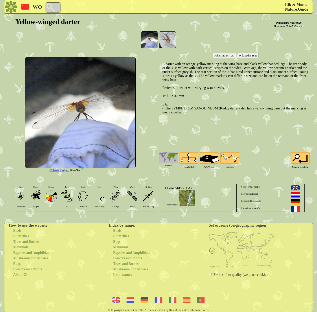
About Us (20, 274)
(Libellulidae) (294, 26)
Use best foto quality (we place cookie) (240, 274)
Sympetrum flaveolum (289, 22)
